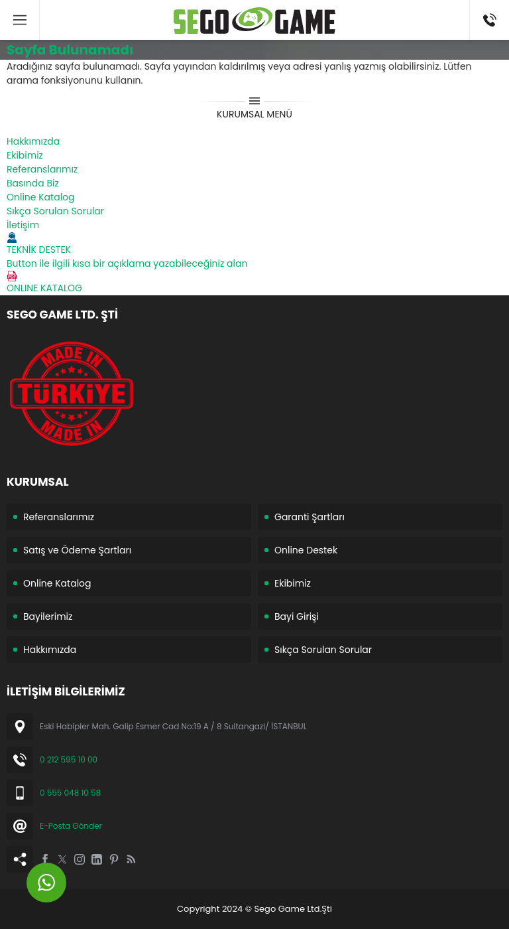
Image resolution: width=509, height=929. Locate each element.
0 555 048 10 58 (70, 792)
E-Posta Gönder (71, 825)
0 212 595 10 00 (68, 759)
